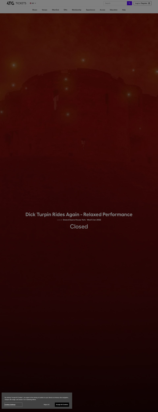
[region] (37, 401)
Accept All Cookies (62, 404)
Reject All (46, 404)
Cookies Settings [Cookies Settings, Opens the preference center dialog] (10, 404)
